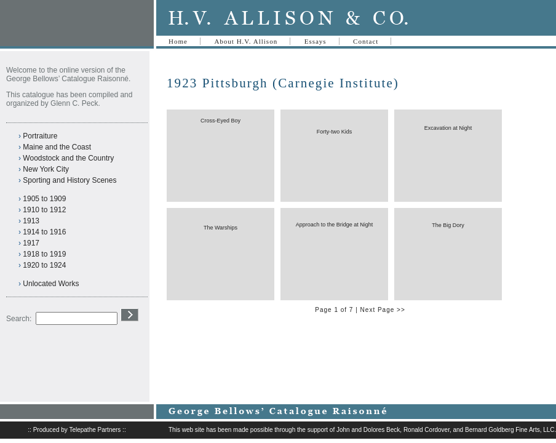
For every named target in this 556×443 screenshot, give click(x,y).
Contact (365, 41)
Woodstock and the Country (68, 158)
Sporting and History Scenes (69, 180)
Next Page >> (382, 309)
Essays (315, 41)
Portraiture (40, 136)
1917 (31, 243)
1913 (31, 221)
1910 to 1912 (44, 210)
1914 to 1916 (44, 232)
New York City (46, 169)
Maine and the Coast (57, 147)
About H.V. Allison (245, 41)
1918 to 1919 (44, 254)
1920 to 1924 (44, 265)
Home (178, 41)
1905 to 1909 (44, 198)
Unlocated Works (51, 283)
